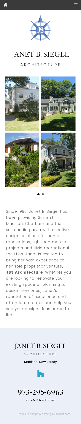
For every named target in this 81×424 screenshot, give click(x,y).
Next (67, 194)
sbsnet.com (63, 414)
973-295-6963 (41, 392)
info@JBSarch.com (40, 400)
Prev (14, 194)
